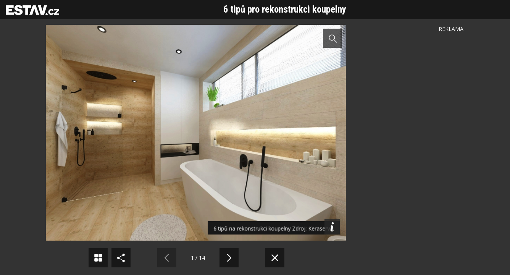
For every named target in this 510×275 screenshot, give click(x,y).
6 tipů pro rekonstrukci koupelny (284, 9)
